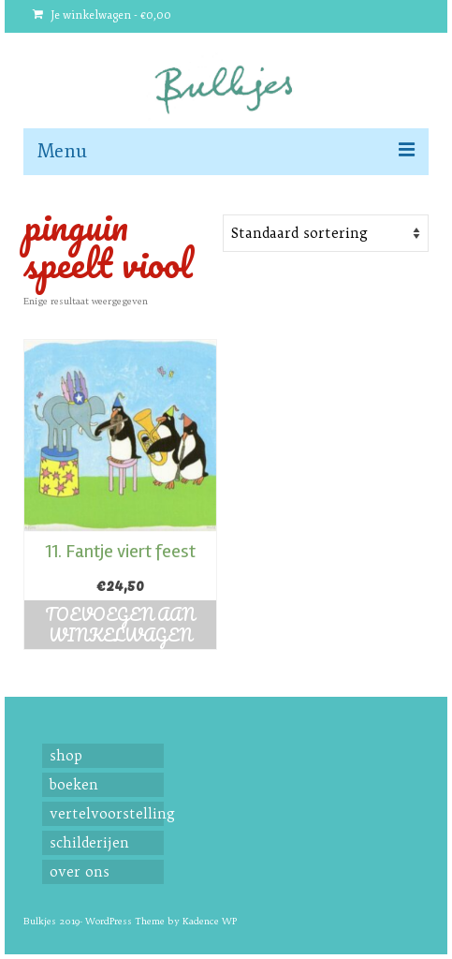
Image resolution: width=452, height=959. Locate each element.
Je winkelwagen (102, 15)
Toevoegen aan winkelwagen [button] (120, 624)
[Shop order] (326, 233)
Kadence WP (209, 921)
